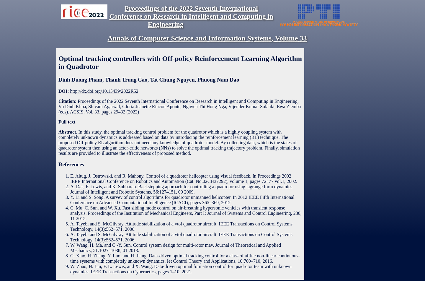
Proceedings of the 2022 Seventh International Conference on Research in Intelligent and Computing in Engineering (191, 16)
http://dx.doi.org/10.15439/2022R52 (104, 91)
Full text (66, 121)
